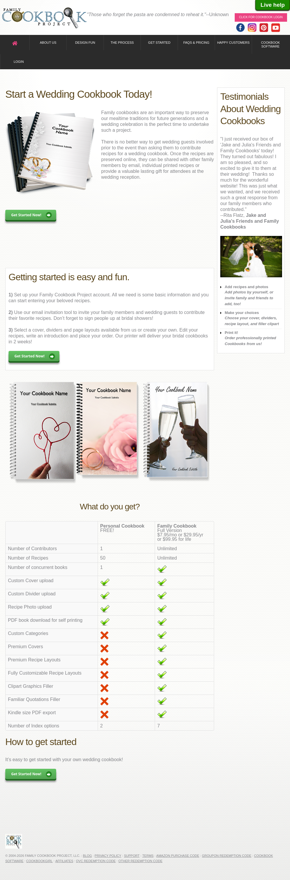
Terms (148, 855)
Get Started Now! (26, 214)
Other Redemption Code (140, 861)
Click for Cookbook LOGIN (261, 17)
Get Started (159, 42)
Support (131, 855)
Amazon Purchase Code (177, 855)
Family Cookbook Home (44, 18)
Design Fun (85, 42)
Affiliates (64, 861)
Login (19, 61)
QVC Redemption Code (96, 861)
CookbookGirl (39, 861)
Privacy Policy (108, 855)
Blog (87, 855)
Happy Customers (233, 42)
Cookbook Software (270, 44)
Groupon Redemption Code (226, 855)
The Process (122, 42)
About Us (48, 42)
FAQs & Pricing (196, 42)
